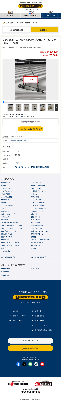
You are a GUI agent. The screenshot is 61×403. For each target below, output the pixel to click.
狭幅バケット (35, 217)
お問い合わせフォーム (27, 22)
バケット (34, 214)
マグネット (35, 194)
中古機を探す (8, 22)
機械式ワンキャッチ (38, 185)
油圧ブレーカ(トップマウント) (11, 225)
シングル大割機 (6, 197)
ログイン (44, 30)
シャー (3, 208)
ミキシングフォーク (38, 205)
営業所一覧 (5, 275)
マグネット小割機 (7, 205)
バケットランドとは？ (30, 340)
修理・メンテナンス (19, 316)
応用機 (3, 185)
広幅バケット (35, 220)
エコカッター (5, 211)
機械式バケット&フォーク (10, 242)
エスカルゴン (35, 197)
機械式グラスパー (7, 234)
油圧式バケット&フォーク (10, 245)
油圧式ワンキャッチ (38, 188)
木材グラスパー (6, 248)
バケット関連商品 (38, 257)
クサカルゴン (5, 251)
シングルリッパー (37, 228)
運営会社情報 (39, 316)
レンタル (16, 311)
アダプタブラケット (38, 234)
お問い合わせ (39, 320)
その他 (33, 248)
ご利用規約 (5, 271)
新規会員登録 (16, 30)
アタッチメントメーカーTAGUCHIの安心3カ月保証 (31, 167)
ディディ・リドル (37, 200)
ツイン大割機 (5, 194)
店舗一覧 (38, 311)
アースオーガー (36, 182)
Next (56, 107)
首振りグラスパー (7, 237)
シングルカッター (7, 191)
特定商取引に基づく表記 (43, 330)
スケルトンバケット (38, 211)
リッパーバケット (37, 225)
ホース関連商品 (7, 257)
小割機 (3, 202)
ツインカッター (6, 188)
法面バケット (35, 222)
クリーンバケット (37, 242)
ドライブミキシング (38, 202)
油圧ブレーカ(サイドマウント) (11, 228)
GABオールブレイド (8, 214)
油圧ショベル (5, 182)
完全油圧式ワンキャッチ (39, 191)
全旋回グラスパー (7, 240)
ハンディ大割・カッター (9, 231)
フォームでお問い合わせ (30, 129)
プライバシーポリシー (42, 325)
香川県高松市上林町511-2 (19, 140)
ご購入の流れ (19, 116)
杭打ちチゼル (35, 245)
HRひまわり (5, 220)
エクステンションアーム (39, 231)
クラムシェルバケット (38, 208)
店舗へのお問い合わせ (30, 348)
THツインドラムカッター (9, 222)
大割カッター (5, 200)
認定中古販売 (17, 320)
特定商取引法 (5, 268)
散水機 (33, 237)
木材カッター (5, 217)
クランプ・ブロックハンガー (41, 240)
